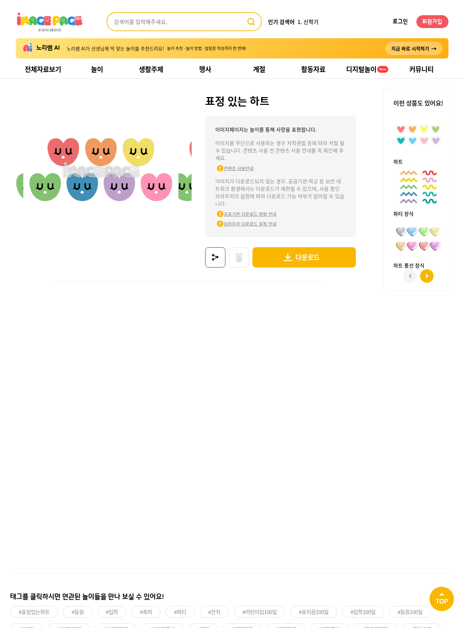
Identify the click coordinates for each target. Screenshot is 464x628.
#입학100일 (362, 612)
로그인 (400, 22)
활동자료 (313, 69)
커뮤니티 (421, 69)
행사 (205, 69)
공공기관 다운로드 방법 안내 (250, 214)
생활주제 (151, 69)
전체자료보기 (43, 69)
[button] (427, 276)
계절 (259, 69)
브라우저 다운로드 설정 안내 (250, 223)
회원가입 (432, 22)
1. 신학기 (308, 22)
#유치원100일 (313, 612)
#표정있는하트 (34, 612)
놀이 (97, 69)
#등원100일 (409, 612)
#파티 (180, 612)
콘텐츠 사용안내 (238, 168)
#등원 (78, 612)
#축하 (146, 612)
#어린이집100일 (259, 612)
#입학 (112, 612)
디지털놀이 (367, 69)
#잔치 (214, 612)
